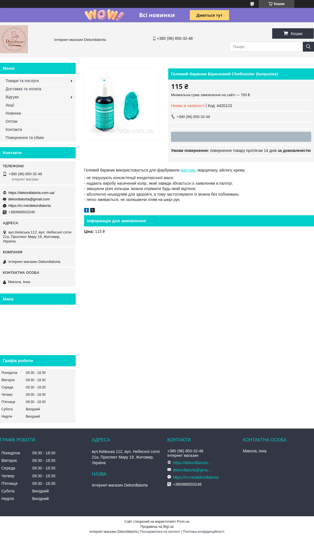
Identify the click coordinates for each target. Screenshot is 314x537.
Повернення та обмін (25, 137)
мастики (188, 170)
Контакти (14, 129)
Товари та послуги (22, 80)
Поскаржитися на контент (160, 532)
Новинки (13, 113)
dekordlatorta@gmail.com (29, 199)
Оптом (11, 121)
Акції (10, 105)
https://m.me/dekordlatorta (29, 205)
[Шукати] (308, 47)
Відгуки (12, 97)
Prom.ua (183, 522)
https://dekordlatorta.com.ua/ (31, 193)
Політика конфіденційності (204, 532)
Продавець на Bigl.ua (157, 527)
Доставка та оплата (23, 89)
